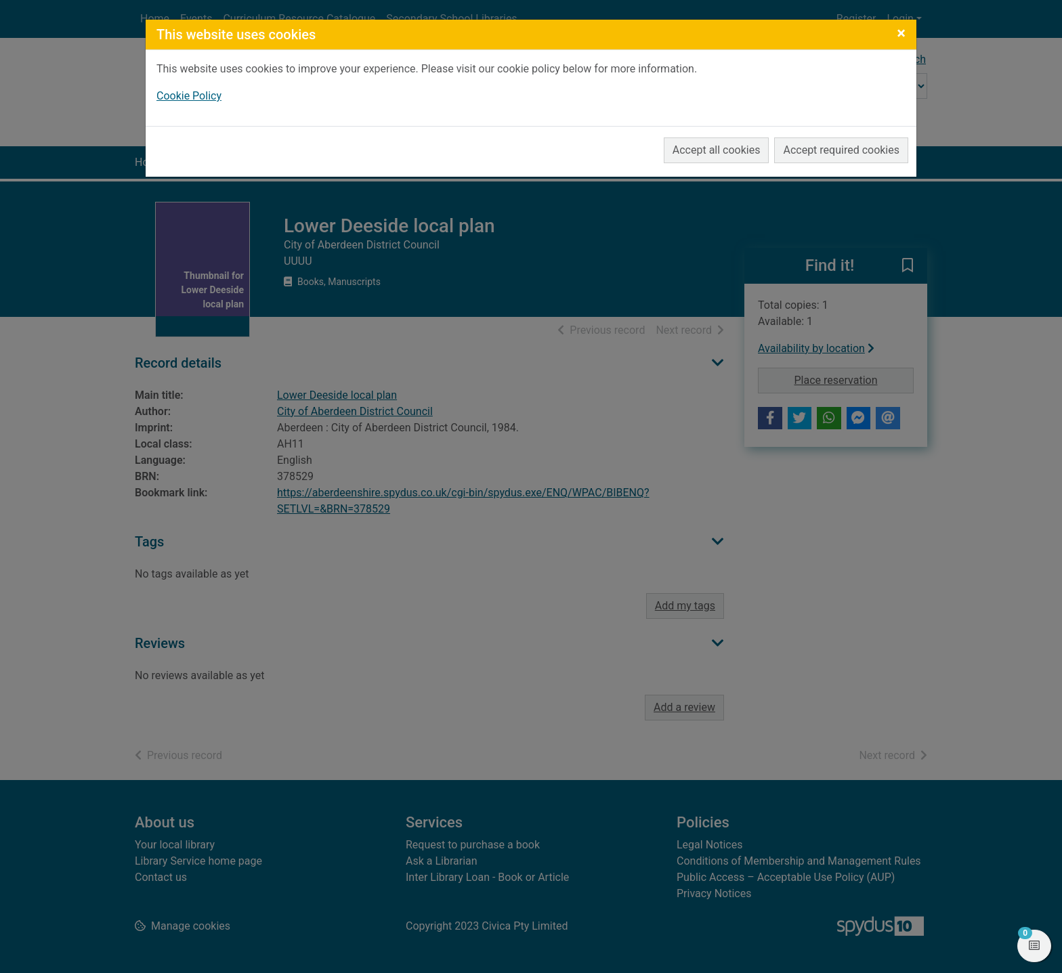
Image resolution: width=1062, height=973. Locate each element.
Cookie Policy (188, 95)
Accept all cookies (717, 150)
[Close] (901, 33)
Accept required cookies (841, 150)
